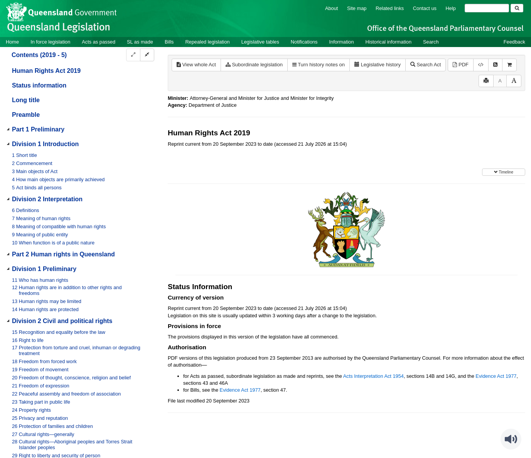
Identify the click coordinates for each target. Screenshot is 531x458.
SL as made (140, 42)
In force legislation (50, 42)
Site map (357, 8)
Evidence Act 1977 (495, 376)
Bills (169, 42)
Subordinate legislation (254, 64)
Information (341, 42)
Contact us (425, 8)
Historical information (388, 42)
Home (12, 42)
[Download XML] (481, 65)
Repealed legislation (207, 42)
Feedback (514, 42)
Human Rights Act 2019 (46, 70)
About (331, 8)
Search (431, 42)
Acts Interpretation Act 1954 (373, 376)
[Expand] (133, 55)
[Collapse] (147, 55)
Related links (390, 8)
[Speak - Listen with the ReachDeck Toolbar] (511, 439)
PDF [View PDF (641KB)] (461, 64)
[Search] (487, 8)
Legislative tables (260, 42)
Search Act (425, 64)
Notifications (304, 42)
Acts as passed (98, 42)
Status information (39, 85)
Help (451, 8)
